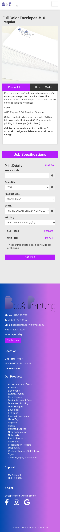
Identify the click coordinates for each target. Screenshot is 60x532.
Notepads (13, 435)
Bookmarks (14, 391)
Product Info (16, 87)
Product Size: (12, 194)
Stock (8, 206)
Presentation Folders (19, 445)
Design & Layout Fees (20, 400)
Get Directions (12, 368)
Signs (11, 454)
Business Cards (16, 394)
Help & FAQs (15, 478)
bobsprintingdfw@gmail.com (28, 325)
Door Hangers (15, 407)
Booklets (13, 388)
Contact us (13, 340)
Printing (9, 218)
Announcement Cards (20, 384)
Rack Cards (14, 448)
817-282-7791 (20, 315)
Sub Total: (13, 231)
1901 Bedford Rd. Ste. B (18, 364)
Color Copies (15, 397)
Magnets (12, 423)
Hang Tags (14, 419)
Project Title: (12, 170)
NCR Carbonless (17, 432)
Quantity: (10, 182)
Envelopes (14, 410)
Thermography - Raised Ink (23, 458)
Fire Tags (13, 413)
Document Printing (18, 403)
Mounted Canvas (17, 429)
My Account (14, 475)
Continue (30, 257)
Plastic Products (17, 439)
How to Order (43, 87)
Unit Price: (13, 238)
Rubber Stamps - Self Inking (23, 451)
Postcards (13, 442)
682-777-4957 (19, 320)
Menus (11, 426)
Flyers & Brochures (18, 416)
